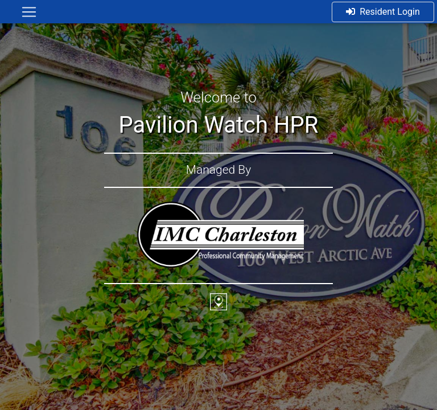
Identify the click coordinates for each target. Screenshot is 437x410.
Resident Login (383, 11)
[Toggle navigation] (29, 12)
